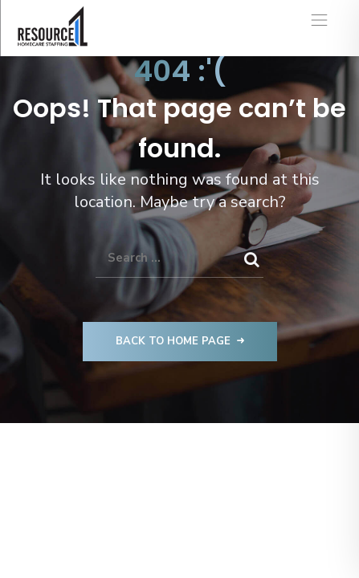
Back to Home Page (180, 341)
